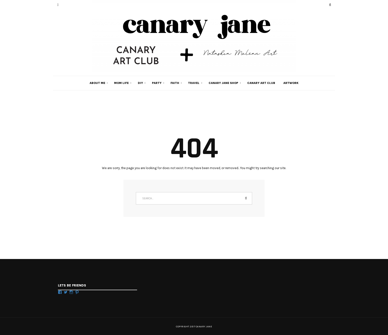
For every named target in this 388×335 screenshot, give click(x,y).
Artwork (290, 83)
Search (246, 198)
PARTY (157, 83)
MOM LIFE (121, 83)
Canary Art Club (261, 83)
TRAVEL (193, 83)
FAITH (174, 83)
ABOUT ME (97, 83)
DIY (140, 83)
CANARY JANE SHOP (223, 83)
